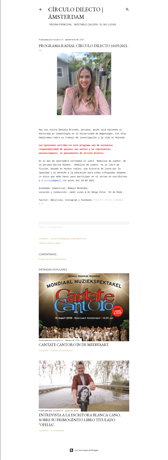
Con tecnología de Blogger (84, 450)
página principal (59, 24)
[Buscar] (127, 9)
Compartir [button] (44, 238)
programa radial (52, 243)
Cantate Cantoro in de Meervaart (74, 344)
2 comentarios (57, 430)
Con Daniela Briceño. (55, 227)
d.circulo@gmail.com (54, 180)
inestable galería (85, 24)
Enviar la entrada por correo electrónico (68, 238)
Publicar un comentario (52, 259)
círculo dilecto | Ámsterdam (75, 13)
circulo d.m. (43, 227)
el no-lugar (107, 24)
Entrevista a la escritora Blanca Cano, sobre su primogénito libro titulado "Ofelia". (79, 419)
